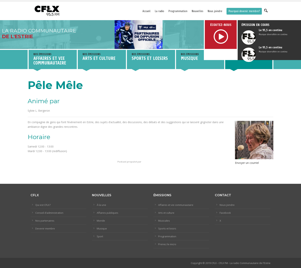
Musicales (164, 220)
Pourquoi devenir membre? (244, 11)
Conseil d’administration (49, 212)
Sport (100, 236)
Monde (101, 220)
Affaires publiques (107, 212)
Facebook (225, 212)
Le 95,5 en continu (270, 30)
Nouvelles (197, 11)
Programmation (177, 11)
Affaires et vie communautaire (175, 205)
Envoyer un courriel (247, 163)
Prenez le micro (167, 244)
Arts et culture (166, 212)
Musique (102, 228)
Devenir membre (45, 228)
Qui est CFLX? (43, 205)
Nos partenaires (44, 220)
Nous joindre (215, 11)
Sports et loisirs (167, 228)
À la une (101, 205)
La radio (159, 11)
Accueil (146, 11)
